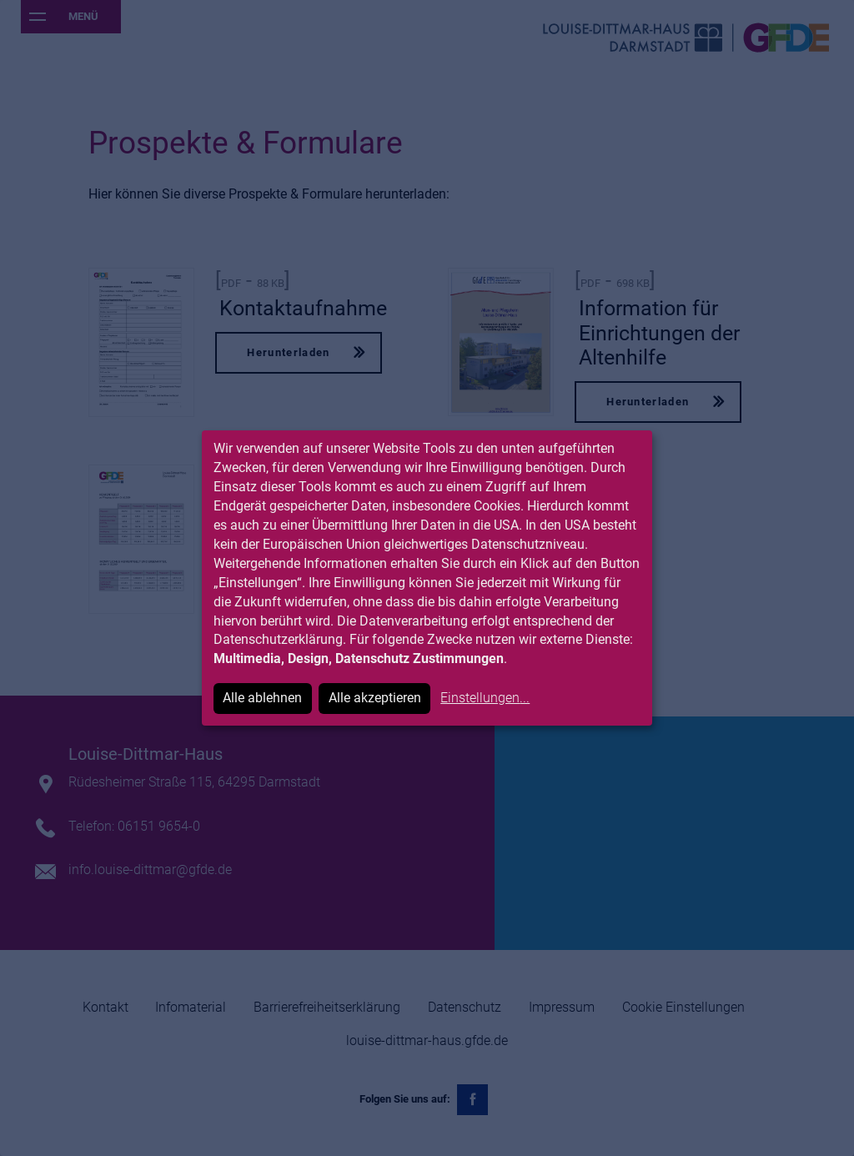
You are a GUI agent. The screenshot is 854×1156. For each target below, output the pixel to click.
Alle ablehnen (262, 698)
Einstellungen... (485, 698)
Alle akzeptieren (375, 698)
